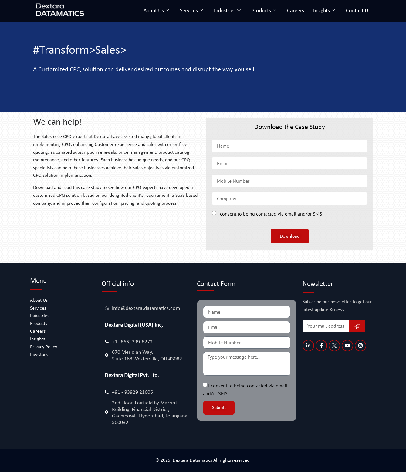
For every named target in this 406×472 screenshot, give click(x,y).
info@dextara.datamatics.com (146, 308)
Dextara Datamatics (193, 460)
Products (264, 11)
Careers (295, 11)
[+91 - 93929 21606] (107, 392)
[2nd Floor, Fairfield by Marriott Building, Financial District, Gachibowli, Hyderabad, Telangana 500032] (107, 412)
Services (191, 11)
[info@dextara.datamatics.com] (107, 308)
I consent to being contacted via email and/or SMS (269, 214)
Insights (324, 11)
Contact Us (358, 11)
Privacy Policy (43, 347)
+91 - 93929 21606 (132, 392)
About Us (156, 11)
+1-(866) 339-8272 (132, 342)
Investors (39, 354)
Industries (227, 11)
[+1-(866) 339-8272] (107, 341)
